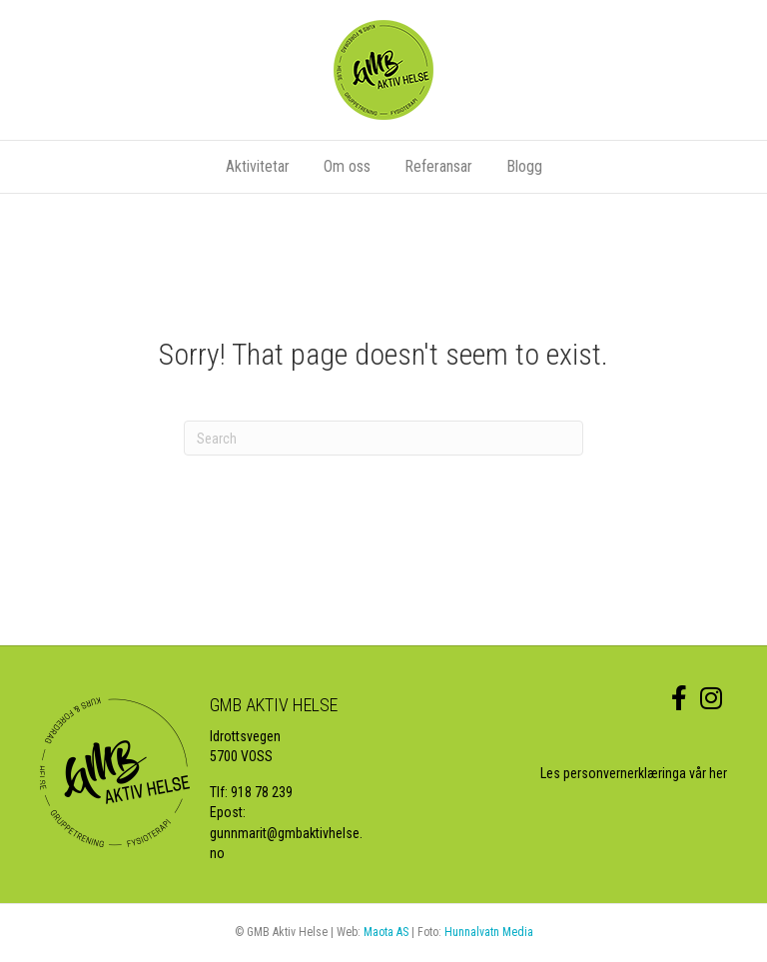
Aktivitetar (258, 166)
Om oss (347, 166)
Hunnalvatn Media (488, 932)
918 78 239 (262, 792)
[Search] (383, 438)
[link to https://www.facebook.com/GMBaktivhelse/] (679, 698)
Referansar (438, 166)
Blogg (524, 166)
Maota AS (386, 932)
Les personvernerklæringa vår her (633, 773)
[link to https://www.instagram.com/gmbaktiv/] (711, 698)
